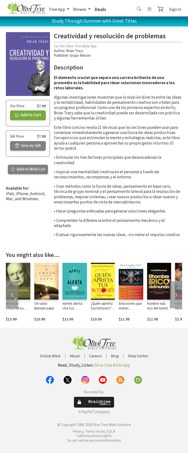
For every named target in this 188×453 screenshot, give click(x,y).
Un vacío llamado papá (44, 306)
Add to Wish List (28, 169)
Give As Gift (28, 146)
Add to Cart (28, 115)
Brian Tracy (74, 50)
